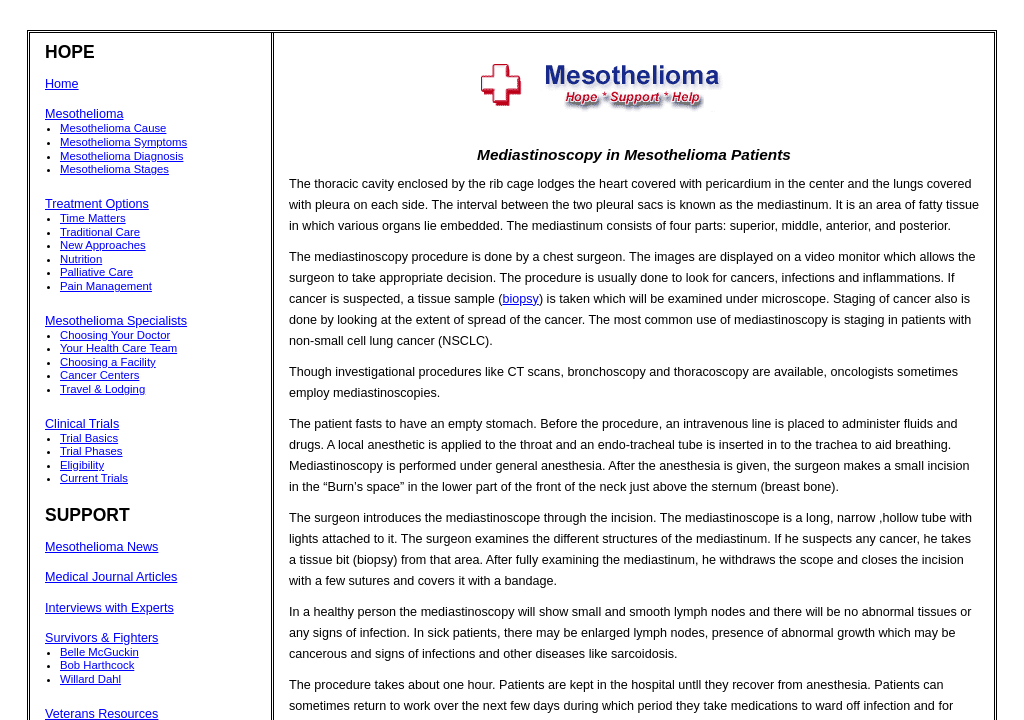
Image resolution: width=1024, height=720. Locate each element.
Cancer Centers (99, 375)
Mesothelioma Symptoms (123, 142)
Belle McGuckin (99, 652)
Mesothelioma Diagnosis (121, 156)
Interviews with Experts (109, 608)
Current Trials (94, 478)
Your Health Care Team (118, 348)
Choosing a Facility (108, 362)
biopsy (521, 299)
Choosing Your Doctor (115, 335)
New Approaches (103, 245)
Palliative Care (96, 272)
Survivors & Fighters (101, 638)
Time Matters (93, 218)
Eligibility (82, 465)
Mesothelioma (84, 114)
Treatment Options (97, 204)
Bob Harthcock (97, 665)
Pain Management (106, 286)
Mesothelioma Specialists (116, 321)
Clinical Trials (82, 424)
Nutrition (81, 259)
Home (62, 84)
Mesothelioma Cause (113, 128)
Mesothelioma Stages (114, 169)
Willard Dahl (90, 679)
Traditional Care (100, 232)
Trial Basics (89, 438)
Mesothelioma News (101, 547)
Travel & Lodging (102, 389)
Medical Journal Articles (111, 577)
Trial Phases (91, 451)
